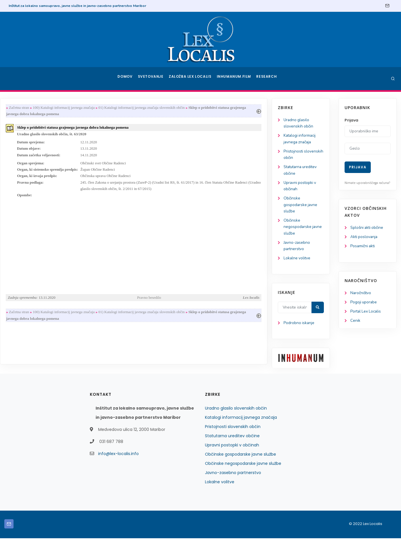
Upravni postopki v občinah (232, 451)
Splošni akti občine (367, 228)
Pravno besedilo (216, 305)
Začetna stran (87, 108)
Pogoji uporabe (364, 303)
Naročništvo (361, 294)
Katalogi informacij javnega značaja (241, 423)
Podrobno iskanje (31, 328)
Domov (126, 78)
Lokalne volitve (30, 263)
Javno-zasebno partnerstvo (233, 478)
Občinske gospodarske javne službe (33, 208)
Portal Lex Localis (366, 313)
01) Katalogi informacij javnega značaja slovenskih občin (210, 108)
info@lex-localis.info (118, 459)
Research (267, 78)
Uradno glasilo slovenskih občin (236, 414)
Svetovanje (152, 78)
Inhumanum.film (234, 78)
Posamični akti (363, 247)
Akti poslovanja (364, 237)
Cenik (355, 322)
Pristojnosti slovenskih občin (233, 432)
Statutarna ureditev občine (232, 441)
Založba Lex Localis (191, 78)
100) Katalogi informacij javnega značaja (132, 108)
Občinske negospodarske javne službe (35, 230)
